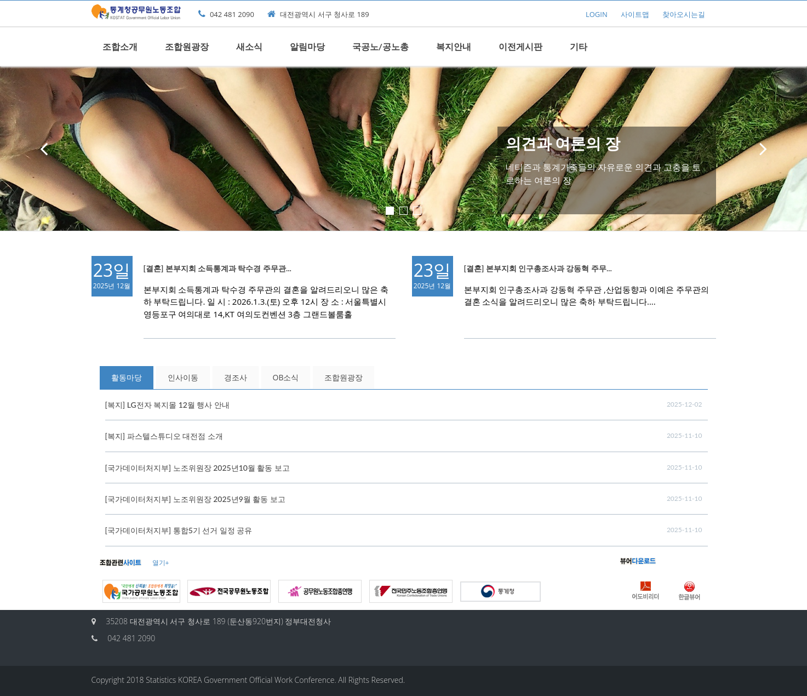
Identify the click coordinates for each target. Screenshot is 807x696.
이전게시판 (520, 46)
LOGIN (597, 14)
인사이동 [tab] (183, 377)
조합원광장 (187, 46)
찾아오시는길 (683, 14)
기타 (578, 46)
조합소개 (120, 46)
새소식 (249, 46)
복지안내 (453, 46)
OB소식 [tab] (286, 377)
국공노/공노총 (380, 46)
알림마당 (307, 46)
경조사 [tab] (235, 377)
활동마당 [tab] (126, 377)
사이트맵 (635, 14)
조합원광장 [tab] (343, 377)
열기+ (160, 562)
